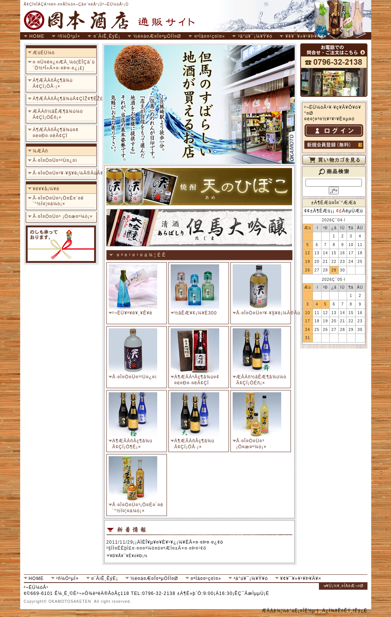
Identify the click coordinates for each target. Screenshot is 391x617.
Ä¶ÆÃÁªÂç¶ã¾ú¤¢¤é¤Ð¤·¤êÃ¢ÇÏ (197, 380)
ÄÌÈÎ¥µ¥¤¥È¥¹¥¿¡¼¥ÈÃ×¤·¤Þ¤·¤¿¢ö (180, 542)
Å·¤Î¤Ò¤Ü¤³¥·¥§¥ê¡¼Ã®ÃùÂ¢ (64, 173)
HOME (37, 36)
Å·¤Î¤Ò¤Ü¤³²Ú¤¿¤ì (55, 160)
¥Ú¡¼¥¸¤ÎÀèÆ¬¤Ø (345, 586)
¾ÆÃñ (41, 151)
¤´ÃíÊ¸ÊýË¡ (106, 36)
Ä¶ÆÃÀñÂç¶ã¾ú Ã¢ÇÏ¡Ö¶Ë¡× (132, 443)
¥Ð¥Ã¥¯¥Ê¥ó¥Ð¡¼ (129, 556)
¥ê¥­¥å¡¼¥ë (46, 188)
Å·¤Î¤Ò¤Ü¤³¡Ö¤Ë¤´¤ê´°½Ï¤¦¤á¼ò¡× (58, 201)
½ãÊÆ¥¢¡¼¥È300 (195, 313)
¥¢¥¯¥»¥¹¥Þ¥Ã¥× (306, 36)
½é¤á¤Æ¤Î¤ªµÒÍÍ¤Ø (157, 36)
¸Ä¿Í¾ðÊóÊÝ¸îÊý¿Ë (343, 610)
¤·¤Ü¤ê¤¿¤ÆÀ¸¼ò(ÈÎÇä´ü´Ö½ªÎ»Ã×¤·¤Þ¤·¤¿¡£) (64, 65)
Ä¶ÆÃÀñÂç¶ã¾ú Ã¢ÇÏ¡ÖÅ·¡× (53, 83)
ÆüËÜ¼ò (44, 52)
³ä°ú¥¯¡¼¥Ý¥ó (255, 36)
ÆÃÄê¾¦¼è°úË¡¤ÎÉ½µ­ (288, 610)
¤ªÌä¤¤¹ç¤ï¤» (209, 36)
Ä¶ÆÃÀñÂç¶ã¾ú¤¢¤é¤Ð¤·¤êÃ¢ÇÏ (56, 132)
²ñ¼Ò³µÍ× (69, 36)
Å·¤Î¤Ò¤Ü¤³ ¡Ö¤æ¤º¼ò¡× (63, 216)
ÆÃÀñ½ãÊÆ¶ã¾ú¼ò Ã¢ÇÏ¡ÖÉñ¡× (58, 114)
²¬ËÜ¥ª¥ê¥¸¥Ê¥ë (132, 313)
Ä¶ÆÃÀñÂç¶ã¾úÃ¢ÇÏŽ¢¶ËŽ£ (64, 98)
